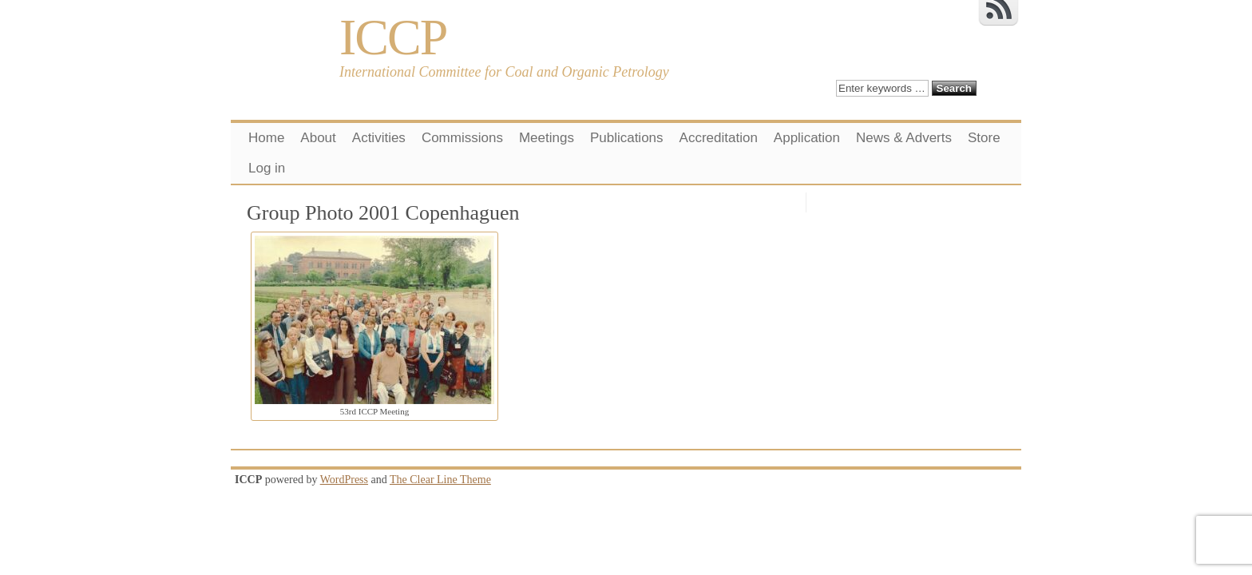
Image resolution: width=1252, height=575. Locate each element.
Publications (627, 137)
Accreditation (718, 137)
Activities (379, 137)
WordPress (344, 480)
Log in (266, 168)
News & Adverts (904, 137)
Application (807, 137)
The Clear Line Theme (440, 480)
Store (984, 137)
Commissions (462, 137)
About (317, 137)
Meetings (546, 137)
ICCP (392, 37)
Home (266, 137)
